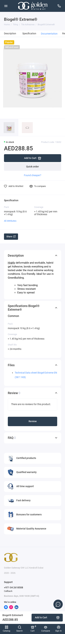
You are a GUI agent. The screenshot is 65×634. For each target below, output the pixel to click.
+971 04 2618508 (13, 587)
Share (11, 236)
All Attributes (10, 221)
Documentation (49, 33)
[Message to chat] (58, 604)
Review (33, 421)
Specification (29, 33)
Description (10, 33)
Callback (8, 591)
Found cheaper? (32, 175)
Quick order (32, 166)
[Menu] (6, 6)
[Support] (59, 6)
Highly (11, 262)
